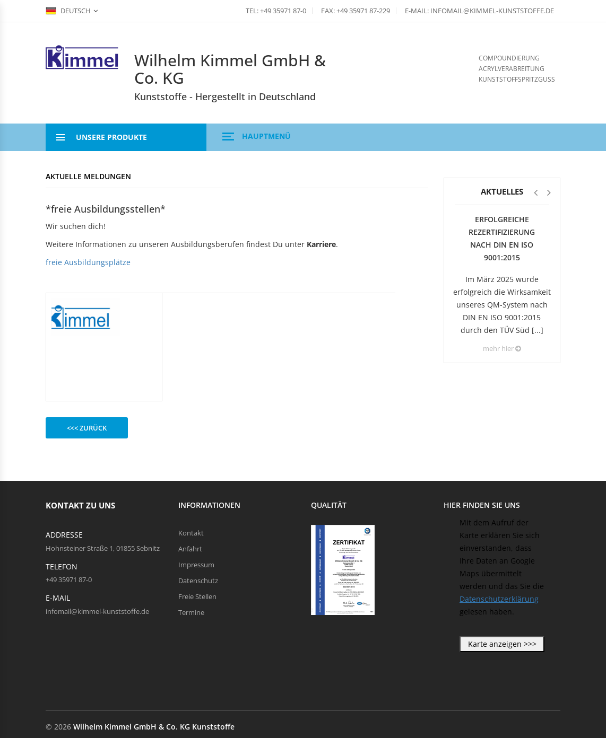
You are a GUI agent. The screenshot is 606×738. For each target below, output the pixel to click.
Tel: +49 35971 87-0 (276, 10)
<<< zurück (87, 428)
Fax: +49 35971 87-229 (355, 10)
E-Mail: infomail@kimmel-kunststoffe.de (479, 10)
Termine (191, 612)
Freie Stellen (197, 596)
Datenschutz (198, 580)
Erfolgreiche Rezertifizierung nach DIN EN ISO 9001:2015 (502, 238)
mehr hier (502, 348)
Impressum (196, 564)
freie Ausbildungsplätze (88, 262)
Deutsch (68, 10)
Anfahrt (190, 549)
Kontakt (191, 533)
